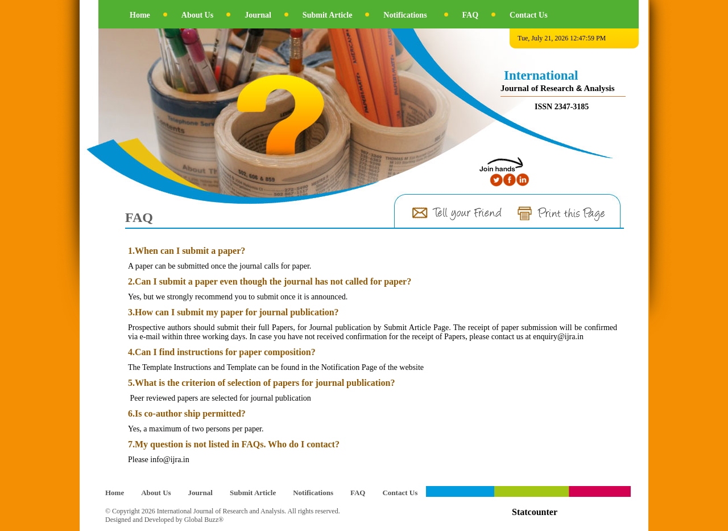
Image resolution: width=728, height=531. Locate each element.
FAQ (470, 15)
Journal (258, 15)
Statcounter (534, 512)
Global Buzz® (204, 520)
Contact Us (529, 15)
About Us (197, 15)
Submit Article (328, 15)
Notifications (405, 15)
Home (140, 15)
